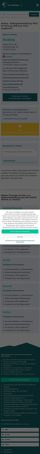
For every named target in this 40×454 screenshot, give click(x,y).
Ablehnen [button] (20, 237)
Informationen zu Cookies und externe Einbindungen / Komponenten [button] (20, 241)
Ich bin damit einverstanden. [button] (20, 231)
